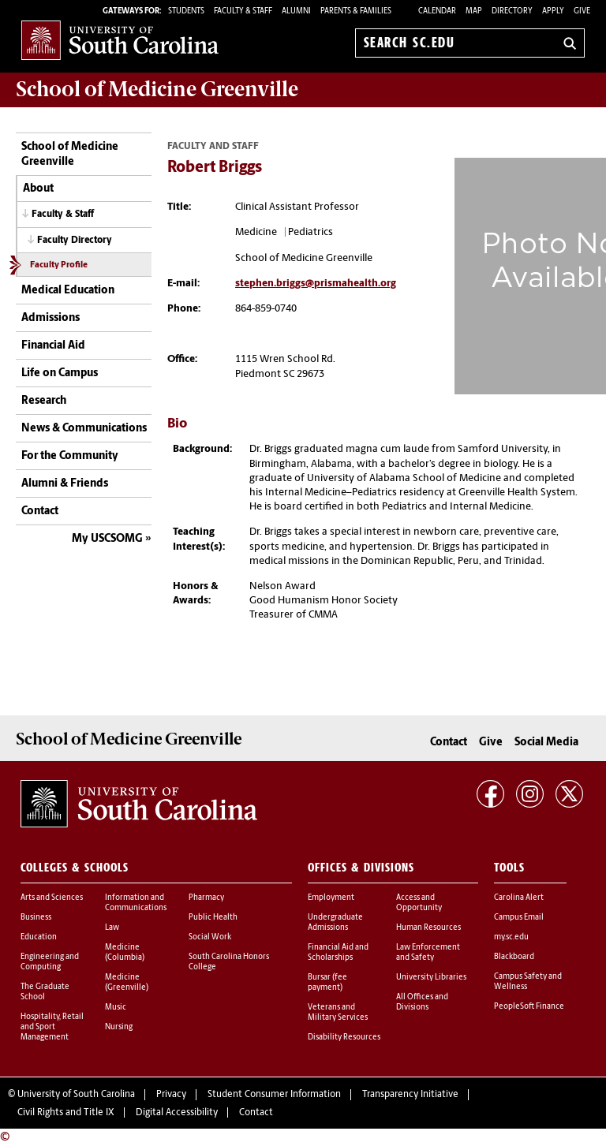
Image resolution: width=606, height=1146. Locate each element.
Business (36, 917)
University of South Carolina (76, 1094)
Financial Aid (53, 346)
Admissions (50, 318)
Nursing (119, 1027)
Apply (553, 11)
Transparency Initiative (410, 1094)
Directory (512, 11)
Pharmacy (206, 898)
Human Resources (428, 928)
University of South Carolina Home (120, 40)
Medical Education (67, 291)
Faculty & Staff (63, 214)
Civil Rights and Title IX (65, 1113)
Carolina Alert (519, 898)
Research (43, 401)
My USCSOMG (107, 539)
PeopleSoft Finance (529, 1006)
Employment (331, 898)
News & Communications (84, 429)
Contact (39, 511)
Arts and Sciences (52, 898)
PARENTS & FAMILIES (355, 11)
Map (474, 11)
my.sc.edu (511, 937)
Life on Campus (59, 373)
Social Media (546, 742)
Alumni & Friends (64, 484)
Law (112, 928)
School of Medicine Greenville (69, 155)
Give (582, 11)
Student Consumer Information (274, 1094)
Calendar (437, 11)
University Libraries (431, 977)
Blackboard (514, 957)
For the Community (69, 456)
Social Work (210, 937)
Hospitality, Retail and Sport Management (52, 1027)
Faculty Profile (59, 265)
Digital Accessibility (177, 1113)
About (38, 189)
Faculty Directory (74, 240)
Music (115, 1007)
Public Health (213, 917)
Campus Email (519, 917)
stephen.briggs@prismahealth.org (315, 283)
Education (39, 937)
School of (157, 89)
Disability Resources (344, 1037)
